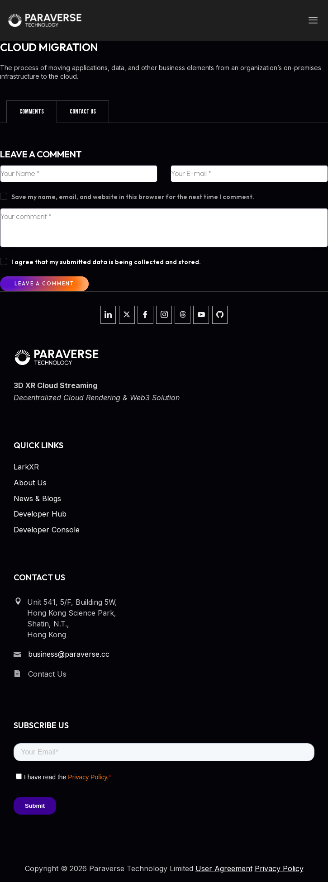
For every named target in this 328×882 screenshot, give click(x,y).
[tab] (31, 111)
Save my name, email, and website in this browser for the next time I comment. (132, 197)
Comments (31, 111)
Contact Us (83, 111)
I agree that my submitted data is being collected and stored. (106, 262)
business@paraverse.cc (68, 654)
